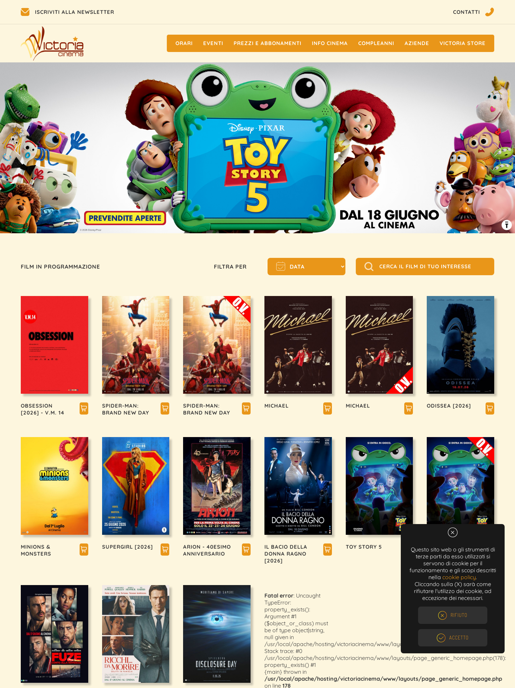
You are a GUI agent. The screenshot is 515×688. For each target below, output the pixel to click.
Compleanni (376, 43)
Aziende (417, 43)
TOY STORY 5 (364, 546)
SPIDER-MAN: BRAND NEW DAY (125, 409)
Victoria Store (463, 43)
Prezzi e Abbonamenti (267, 43)
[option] (257, 147)
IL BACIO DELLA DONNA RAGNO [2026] (285, 553)
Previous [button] (17, 150)
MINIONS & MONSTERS (36, 550)
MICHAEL (276, 405)
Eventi (213, 43)
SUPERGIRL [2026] (127, 546)
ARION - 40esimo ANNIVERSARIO (207, 550)
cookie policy (459, 577)
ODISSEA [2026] (449, 405)
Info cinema (330, 43)
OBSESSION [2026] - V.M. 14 (42, 409)
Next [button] (498, 150)
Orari (184, 43)
